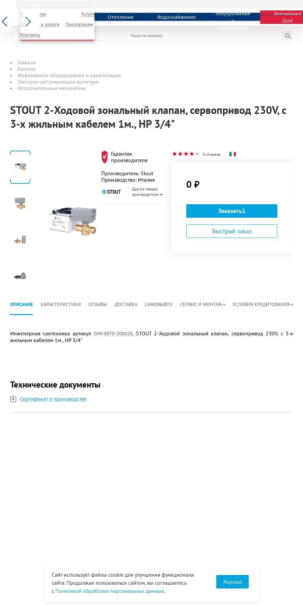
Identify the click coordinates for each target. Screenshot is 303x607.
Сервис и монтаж (202, 304)
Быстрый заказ (232, 231)
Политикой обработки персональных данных (109, 590)
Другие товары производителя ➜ (147, 191)
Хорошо (232, 581)
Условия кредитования (262, 304)
